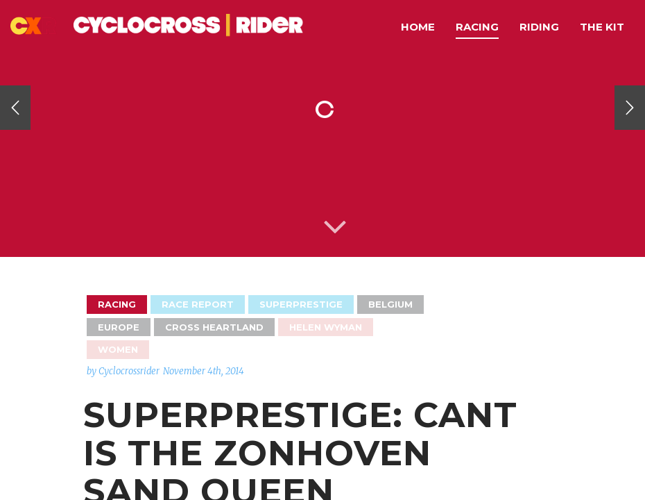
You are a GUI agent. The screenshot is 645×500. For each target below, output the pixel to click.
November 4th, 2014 (203, 371)
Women (118, 349)
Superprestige (301, 304)
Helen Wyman (325, 327)
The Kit (602, 26)
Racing (477, 26)
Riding (539, 26)
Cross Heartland (214, 327)
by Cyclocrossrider (123, 371)
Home (418, 26)
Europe (118, 327)
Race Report (198, 304)
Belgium (390, 304)
